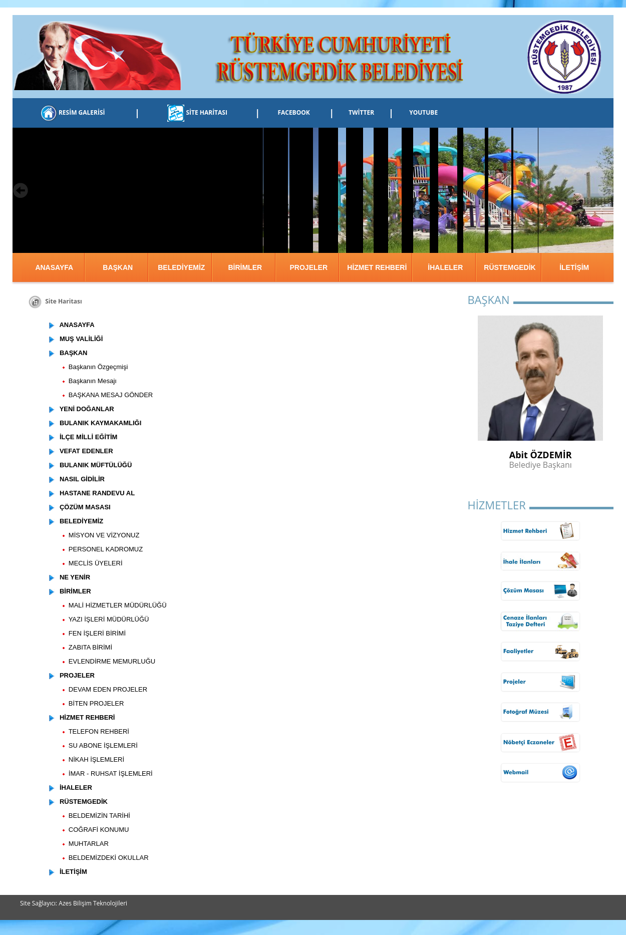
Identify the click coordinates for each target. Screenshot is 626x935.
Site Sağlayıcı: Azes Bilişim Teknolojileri (73, 903)
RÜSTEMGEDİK (509, 267)
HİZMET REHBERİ (377, 267)
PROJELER (309, 267)
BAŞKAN (118, 267)
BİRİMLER (245, 267)
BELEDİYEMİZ (181, 267)
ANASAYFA (54, 267)
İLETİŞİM (574, 267)
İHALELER (445, 267)
